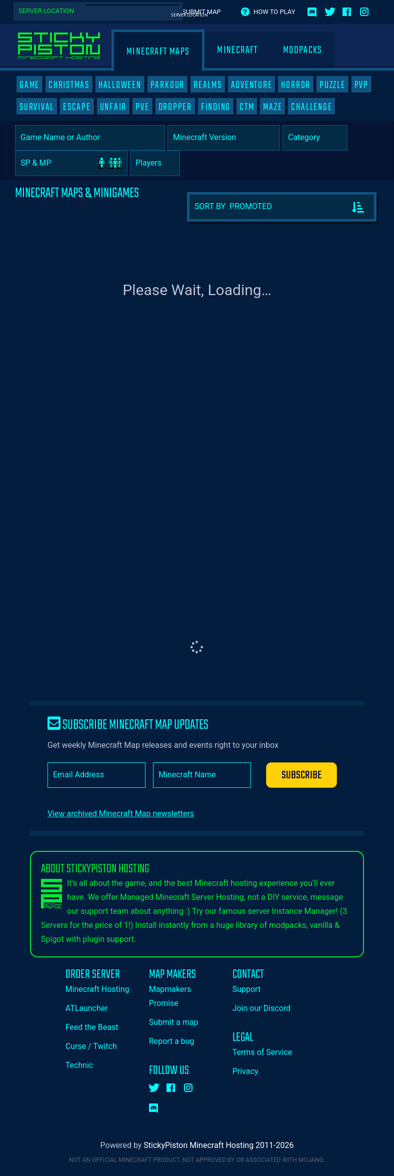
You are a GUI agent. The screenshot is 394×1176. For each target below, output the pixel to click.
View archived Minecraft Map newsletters (121, 813)
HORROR (295, 85)
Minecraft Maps (158, 52)
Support (246, 989)
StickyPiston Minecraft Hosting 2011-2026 (219, 1145)
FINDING (215, 107)
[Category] (315, 138)
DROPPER (175, 107)
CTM (247, 107)
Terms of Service (262, 1052)
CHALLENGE (311, 107)
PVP (361, 85)
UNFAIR (113, 107)
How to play (274, 12)
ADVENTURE (251, 85)
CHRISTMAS (69, 85)
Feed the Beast (92, 1027)
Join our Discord (261, 1008)
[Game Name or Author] (90, 138)
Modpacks (302, 50)
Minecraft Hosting (98, 989)
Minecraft (237, 50)
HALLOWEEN (120, 85)
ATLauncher (87, 1008)
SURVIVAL (37, 107)
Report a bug (171, 1041)
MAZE (272, 107)
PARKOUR (167, 85)
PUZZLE (333, 85)
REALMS (208, 85)
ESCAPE (77, 107)
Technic (80, 1065)
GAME (30, 85)
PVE (142, 107)
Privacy (245, 1071)
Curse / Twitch (91, 1046)
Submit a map (173, 1022)
